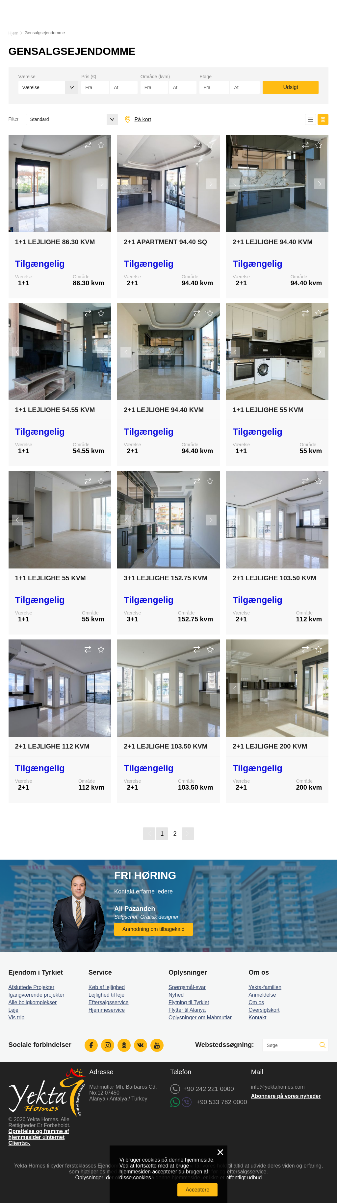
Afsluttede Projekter (32, 987)
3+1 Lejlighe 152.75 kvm (165, 578)
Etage (205, 76)
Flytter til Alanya (187, 1010)
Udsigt (290, 87)
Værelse (27, 76)
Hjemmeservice (107, 1010)
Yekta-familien (264, 987)
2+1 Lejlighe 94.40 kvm (273, 241)
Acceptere (197, 1189)
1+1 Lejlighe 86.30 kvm (55, 241)
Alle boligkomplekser (33, 1002)
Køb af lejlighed (107, 987)
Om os (256, 1002)
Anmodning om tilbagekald (153, 929)
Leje (13, 1010)
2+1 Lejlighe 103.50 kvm (274, 578)
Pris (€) (88, 76)
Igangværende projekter (37, 995)
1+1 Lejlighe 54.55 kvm (55, 409)
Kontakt (257, 1017)
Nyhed (176, 995)
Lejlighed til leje (106, 995)
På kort (143, 119)
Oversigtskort (263, 1010)
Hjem (13, 33)
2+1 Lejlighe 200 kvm (270, 746)
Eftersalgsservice (109, 1002)
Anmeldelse (262, 995)
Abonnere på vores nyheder (286, 1096)
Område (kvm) (155, 76)
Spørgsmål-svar (187, 987)
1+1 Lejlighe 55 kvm (268, 409)
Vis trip (17, 1017)
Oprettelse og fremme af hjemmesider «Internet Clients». (39, 1137)
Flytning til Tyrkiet (188, 1002)
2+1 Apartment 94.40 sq (165, 241)
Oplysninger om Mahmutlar (200, 1017)
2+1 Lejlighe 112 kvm (52, 746)
